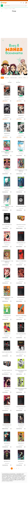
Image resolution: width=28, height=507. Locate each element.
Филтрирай (18, 81)
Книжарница (6, 8)
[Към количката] (26, 3)
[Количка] (26, 3)
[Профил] (23, 2)
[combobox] (14, 5)
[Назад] (1, 11)
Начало (2, 8)
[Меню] (2, 5)
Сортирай (9, 81)
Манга (10, 8)
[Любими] (21, 2)
